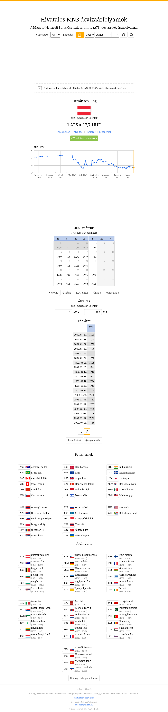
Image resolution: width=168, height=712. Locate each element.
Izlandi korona (127, 472)
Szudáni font (126, 627)
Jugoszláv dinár (83, 667)
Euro (77, 472)
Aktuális (68, 34)
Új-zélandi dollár (40, 513)
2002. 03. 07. (80, 404)
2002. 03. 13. (81, 385)
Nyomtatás (93, 440)
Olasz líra (36, 601)
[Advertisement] (84, 7)
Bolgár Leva (37, 581)
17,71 (59, 247)
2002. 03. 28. (80, 339)
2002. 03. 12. (80, 390)
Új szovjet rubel (83, 654)
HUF (105, 312)
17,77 (85, 256)
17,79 (67, 265)
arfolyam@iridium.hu (84, 704)
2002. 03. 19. (80, 371)
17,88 (94, 247)
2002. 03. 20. (80, 367)
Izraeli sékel (81, 495)
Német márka (82, 568)
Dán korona (81, 467)
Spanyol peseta (83, 588)
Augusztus (112, 292)
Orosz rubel (81, 507)
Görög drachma (127, 574)
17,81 (59, 274)
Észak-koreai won (41, 607)
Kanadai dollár (39, 478)
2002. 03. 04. (80, 418)
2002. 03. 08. (80, 399)
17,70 (85, 283)
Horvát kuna (126, 581)
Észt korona (81, 574)
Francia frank (126, 561)
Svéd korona (81, 513)
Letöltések (74, 440)
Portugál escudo (128, 614)
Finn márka (125, 554)
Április (53, 292)
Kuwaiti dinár (38, 614)
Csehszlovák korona (86, 554)
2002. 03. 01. (80, 422)
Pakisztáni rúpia (128, 607)
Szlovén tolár (126, 634)
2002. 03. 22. (80, 358)
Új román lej (37, 529)
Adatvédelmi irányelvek (84, 697)
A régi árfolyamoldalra (84, 678)
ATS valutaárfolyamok (84, 138)
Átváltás (78, 131)
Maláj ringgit (126, 495)
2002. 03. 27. (80, 344)
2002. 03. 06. (80, 408)
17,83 (76, 247)
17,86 (85, 265)
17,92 (94, 256)
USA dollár (125, 507)
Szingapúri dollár (84, 518)
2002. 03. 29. (80, 334)
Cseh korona (38, 495)
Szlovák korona (83, 647)
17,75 (85, 274)
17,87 (85, 247)
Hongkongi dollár (84, 484)
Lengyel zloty (38, 524)
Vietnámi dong (83, 660)
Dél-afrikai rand (128, 513)
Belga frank (37, 568)
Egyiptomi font (83, 581)
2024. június (82, 292)
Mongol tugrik (83, 607)
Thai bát (79, 524)
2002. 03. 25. (80, 353)
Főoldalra (42, 34)
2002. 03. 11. (81, 395)
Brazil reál (36, 472)
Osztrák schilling (40, 554)
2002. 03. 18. (80, 376)
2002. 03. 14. (80, 381)
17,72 (76, 256)
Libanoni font (38, 621)
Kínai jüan (36, 489)
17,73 (68, 247)
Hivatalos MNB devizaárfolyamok (84, 19)
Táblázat (90, 131)
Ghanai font (125, 568)
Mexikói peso (126, 489)
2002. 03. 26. (80, 348)
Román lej (124, 621)
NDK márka (81, 561)
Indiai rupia (125, 467)
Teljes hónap (63, 131)
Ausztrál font (38, 561)
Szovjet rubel (126, 601)
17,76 (67, 256)
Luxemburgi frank (41, 634)
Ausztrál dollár (39, 467)
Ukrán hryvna (82, 535)
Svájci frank (37, 484)
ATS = (76, 312)
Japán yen (124, 478)
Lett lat (79, 601)
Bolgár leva (37, 574)
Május (66, 292)
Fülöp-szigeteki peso (42, 518)
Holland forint (83, 614)
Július (97, 292)
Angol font (81, 478)
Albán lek (80, 621)
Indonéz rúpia (82, 489)
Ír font (122, 588)
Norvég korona (39, 507)
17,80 (59, 256)
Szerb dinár (37, 535)
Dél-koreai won (127, 484)
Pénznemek (105, 131)
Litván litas (37, 627)
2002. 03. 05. (80, 413)
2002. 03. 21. (80, 362)
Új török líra (81, 529)
